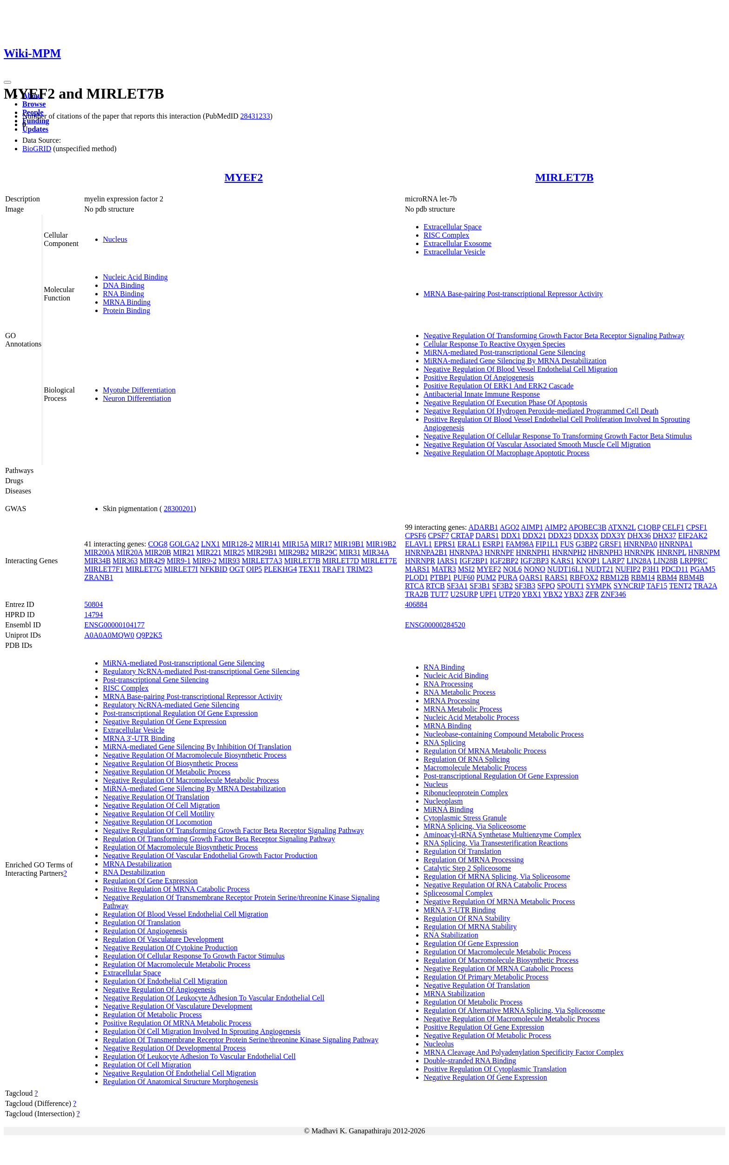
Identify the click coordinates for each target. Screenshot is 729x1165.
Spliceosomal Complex (458, 893)
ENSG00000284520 (435, 625)
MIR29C (324, 552)
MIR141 (267, 544)
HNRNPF (499, 552)
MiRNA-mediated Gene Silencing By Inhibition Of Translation (197, 747)
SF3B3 (525, 586)
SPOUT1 (570, 586)
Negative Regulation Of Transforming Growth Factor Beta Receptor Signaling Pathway (554, 336)
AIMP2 (555, 527)
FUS (567, 544)
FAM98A (520, 544)
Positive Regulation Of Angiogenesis (479, 377)
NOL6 (512, 569)
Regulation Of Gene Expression (150, 881)
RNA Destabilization (134, 872)
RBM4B (691, 577)
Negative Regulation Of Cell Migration (161, 805)
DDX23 (560, 535)
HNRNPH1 (533, 552)
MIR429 (152, 561)
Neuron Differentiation (137, 398)
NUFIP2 (627, 569)
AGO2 (510, 527)
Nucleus (115, 239)
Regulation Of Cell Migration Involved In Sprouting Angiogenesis (201, 1031)
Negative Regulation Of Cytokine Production (170, 948)
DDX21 (534, 535)
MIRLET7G (144, 569)
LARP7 (613, 561)
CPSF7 (438, 535)
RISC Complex (446, 235)
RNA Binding (123, 294)
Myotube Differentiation (139, 390)
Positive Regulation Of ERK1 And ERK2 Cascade (499, 386)
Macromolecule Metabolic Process (475, 768)
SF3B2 (502, 586)
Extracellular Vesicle (454, 252)
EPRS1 (444, 544)
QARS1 (531, 577)
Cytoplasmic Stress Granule (465, 818)
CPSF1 (696, 527)
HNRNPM (704, 552)
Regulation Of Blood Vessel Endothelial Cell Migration (185, 914)
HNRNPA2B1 (426, 552)
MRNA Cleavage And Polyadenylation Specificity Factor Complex (523, 1052)
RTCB (435, 586)
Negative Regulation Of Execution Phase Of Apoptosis (505, 402)
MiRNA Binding (448, 809)
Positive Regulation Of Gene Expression (484, 1027)
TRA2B (417, 594)
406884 (416, 604)
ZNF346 (613, 594)
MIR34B (97, 561)
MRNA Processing (451, 701)
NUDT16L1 (565, 569)
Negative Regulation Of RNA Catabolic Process (495, 885)
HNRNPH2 (569, 552)
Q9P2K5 (149, 635)
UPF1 (488, 594)
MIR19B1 (349, 544)
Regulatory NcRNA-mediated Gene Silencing (171, 705)
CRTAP (462, 535)
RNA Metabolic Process (460, 692)
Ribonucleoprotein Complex (466, 793)
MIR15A (295, 544)
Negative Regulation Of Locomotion (157, 822)
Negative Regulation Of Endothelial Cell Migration (179, 1073)
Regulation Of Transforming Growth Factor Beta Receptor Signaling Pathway (219, 839)
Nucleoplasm (443, 801)
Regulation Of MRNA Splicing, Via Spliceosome (497, 876)
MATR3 (443, 569)
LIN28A (639, 561)
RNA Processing (448, 684)
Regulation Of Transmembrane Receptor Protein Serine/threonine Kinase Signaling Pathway (240, 1040)
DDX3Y (612, 535)
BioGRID (36, 149)
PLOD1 (416, 577)
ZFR (592, 594)
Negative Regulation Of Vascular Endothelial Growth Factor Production (210, 855)
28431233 (255, 116)
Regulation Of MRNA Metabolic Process (485, 751)
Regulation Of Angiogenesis (145, 931)
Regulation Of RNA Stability (467, 918)
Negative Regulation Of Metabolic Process (167, 772)
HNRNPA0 (640, 544)
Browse (34, 104)
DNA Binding (123, 285)
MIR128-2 (237, 544)
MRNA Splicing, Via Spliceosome (475, 826)
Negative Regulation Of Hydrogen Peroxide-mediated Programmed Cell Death (541, 411)
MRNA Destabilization (137, 864)
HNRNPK (639, 552)
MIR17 (321, 544)
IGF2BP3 (534, 561)
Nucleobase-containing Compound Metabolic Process (503, 734)
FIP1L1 (547, 544)
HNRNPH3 (605, 552)
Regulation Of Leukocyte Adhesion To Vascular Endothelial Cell (199, 1056)
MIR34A (376, 552)
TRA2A (705, 586)
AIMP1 (532, 527)
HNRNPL (671, 552)
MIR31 (349, 552)
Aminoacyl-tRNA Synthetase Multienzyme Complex (502, 835)
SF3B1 (480, 586)
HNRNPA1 (676, 544)
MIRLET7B (564, 177)
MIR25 (234, 552)
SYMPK (598, 586)
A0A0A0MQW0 (109, 635)
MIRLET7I (181, 569)
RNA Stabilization (451, 935)
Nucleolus (439, 1044)
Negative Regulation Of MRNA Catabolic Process (498, 968)
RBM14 (643, 577)
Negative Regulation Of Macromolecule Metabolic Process (191, 780)
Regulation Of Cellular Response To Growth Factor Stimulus (194, 956)
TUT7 (439, 594)
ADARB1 (483, 527)
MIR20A (129, 552)
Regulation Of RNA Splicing (467, 759)
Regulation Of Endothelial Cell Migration (165, 981)
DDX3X (585, 535)
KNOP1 (588, 561)
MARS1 (417, 569)
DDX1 (511, 535)
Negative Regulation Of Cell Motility (158, 814)
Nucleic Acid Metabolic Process (471, 717)
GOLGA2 (184, 544)
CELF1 (673, 527)
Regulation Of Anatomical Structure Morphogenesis (180, 1081)
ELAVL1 (418, 544)
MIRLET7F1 (103, 569)
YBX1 (531, 594)
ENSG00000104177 (114, 625)
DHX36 (639, 535)
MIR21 (183, 552)
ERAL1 (469, 544)
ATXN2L (622, 527)
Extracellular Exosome (457, 243)
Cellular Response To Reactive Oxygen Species (494, 344)
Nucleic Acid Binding (135, 277)
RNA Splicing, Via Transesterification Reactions (496, 843)
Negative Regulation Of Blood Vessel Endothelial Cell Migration (520, 369)
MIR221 (208, 552)
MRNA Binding (127, 302)
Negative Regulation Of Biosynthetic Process (170, 763)
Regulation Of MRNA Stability (470, 927)
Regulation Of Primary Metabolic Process (486, 977)
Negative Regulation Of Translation (156, 797)
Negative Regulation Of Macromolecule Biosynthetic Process (194, 755)
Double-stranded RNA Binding (470, 1061)
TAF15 (656, 586)
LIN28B (665, 561)
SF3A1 (457, 586)
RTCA (414, 586)
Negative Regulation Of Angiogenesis (159, 989)
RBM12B (614, 577)
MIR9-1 (179, 561)
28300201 (178, 509)
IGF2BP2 (504, 561)
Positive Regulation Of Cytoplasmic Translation (495, 1069)
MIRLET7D (340, 561)
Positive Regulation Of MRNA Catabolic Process (176, 889)
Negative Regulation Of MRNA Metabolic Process (499, 901)
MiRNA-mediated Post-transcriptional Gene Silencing (504, 352)
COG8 (157, 544)
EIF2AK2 (692, 535)
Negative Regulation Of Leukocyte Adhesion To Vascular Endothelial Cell (213, 998)
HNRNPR (420, 561)
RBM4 (667, 577)
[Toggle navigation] (7, 82)
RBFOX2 (584, 577)
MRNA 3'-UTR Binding (139, 738)
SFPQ (546, 586)
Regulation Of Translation (141, 922)
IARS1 (447, 561)
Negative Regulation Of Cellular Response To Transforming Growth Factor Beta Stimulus (558, 436)
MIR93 (229, 561)
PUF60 (463, 577)
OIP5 (254, 569)
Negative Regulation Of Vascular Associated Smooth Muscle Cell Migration (537, 444)
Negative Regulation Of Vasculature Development (177, 1006)
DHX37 (664, 535)
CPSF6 (415, 535)
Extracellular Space (453, 227)
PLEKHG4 (280, 569)
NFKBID (214, 569)
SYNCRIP (629, 586)
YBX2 (553, 594)
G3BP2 (586, 544)
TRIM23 (359, 569)
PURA (507, 577)
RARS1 (556, 577)
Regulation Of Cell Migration (147, 1065)
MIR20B (158, 552)
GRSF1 (610, 544)
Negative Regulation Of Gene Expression (164, 722)
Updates (35, 129)
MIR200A (99, 552)
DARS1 (487, 535)
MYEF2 (244, 177)
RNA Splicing (444, 742)
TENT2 (680, 586)
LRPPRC (694, 561)
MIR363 (125, 561)
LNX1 (210, 544)
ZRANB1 (98, 577)
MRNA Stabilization (454, 994)
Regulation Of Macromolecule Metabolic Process (176, 964)
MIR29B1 (262, 552)
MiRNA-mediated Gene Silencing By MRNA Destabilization (515, 361)
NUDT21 (599, 569)
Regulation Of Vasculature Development (163, 939)
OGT (237, 569)
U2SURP (464, 594)
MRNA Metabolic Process (463, 709)
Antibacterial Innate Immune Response (482, 394)
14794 (93, 615)
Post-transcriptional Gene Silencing (156, 680)
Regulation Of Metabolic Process (152, 1015)
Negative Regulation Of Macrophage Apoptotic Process (507, 453)
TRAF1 (333, 569)
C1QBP (648, 527)
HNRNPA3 (466, 552)
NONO (534, 569)
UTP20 (509, 594)
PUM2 (486, 577)
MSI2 (466, 569)
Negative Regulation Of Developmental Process (174, 1048)
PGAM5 (702, 569)
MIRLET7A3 (262, 561)
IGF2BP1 (473, 561)
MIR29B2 (294, 552)
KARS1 (562, 561)
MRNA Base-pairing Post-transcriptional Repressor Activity (513, 294)
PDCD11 (674, 569)
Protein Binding (126, 310)
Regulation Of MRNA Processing (474, 860)
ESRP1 (493, 544)
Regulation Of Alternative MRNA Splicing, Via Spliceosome (514, 1010)
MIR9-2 (204, 561)
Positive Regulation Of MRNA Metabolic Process (177, 1023)
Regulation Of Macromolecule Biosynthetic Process (180, 847)
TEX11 (309, 569)
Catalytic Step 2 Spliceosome (467, 868)
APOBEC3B (588, 527)
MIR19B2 (381, 544)
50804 (93, 604)
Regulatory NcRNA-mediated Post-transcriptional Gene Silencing (201, 671)
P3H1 (651, 569)
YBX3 (573, 594)
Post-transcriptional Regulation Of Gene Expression (180, 713)
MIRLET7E (379, 561)
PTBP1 (440, 577)
